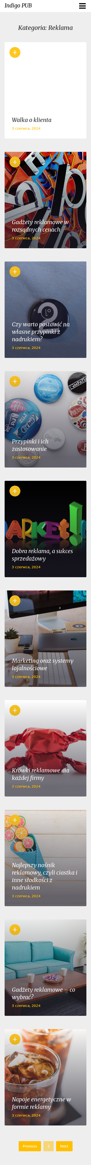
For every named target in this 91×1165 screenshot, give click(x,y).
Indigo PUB (18, 5)
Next (64, 1146)
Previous (30, 1146)
